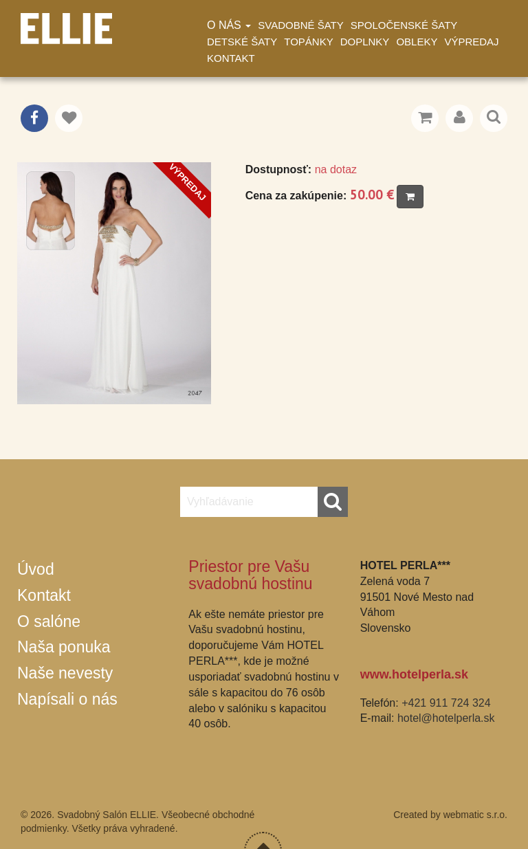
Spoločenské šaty (404, 25)
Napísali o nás (67, 699)
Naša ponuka (64, 647)
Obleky (416, 41)
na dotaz (336, 169)
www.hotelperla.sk (414, 674)
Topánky (308, 41)
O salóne (48, 621)
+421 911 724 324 (446, 703)
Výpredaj (471, 41)
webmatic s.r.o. (475, 814)
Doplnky (365, 41)
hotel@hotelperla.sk (446, 718)
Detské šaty (242, 41)
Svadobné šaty (300, 25)
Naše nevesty (65, 673)
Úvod (35, 569)
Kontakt (231, 58)
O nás (229, 25)
